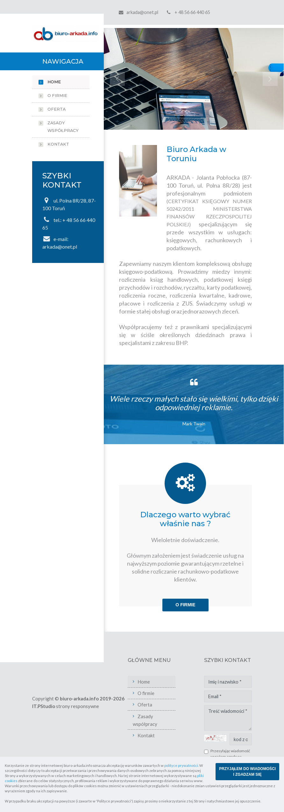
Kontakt (58, 144)
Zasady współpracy (63, 126)
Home (54, 81)
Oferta (56, 109)
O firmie (57, 95)
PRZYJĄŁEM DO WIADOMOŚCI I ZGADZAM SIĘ (247, 772)
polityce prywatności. (181, 765)
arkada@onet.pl (142, 12)
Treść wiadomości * (228, 718)
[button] (117, 79)
